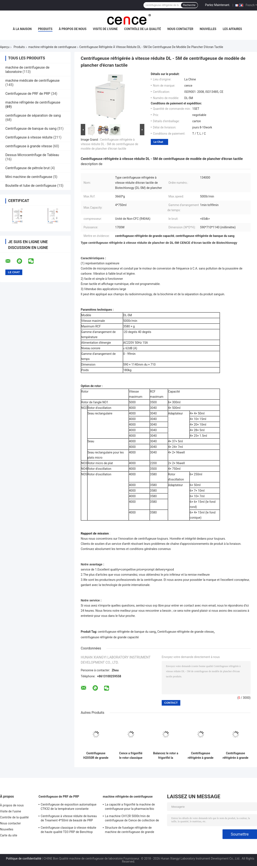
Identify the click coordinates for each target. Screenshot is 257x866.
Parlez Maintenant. (217, 5)
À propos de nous (73, 29)
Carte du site (8, 835)
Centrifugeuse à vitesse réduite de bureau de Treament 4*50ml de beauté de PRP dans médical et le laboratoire (69, 818)
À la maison (22, 29)
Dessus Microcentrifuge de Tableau (32, 155)
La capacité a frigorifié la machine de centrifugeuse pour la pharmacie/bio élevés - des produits (130, 807)
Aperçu (4, 47)
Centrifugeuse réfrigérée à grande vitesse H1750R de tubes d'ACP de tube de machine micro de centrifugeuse (235, 756)
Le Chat (158, 141)
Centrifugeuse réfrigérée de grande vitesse (185, 631)
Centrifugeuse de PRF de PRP (27, 94)
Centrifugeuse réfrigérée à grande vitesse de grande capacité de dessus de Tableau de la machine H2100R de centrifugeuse (201, 756)
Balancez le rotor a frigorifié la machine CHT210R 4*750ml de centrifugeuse (165, 756)
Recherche (189, 5)
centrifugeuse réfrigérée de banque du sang (127, 631)
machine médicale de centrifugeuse (32, 80)
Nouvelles (208, 29)
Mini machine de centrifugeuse (28, 177)
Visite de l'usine (105, 29)
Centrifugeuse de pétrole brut (27, 168)
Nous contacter (180, 29)
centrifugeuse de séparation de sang (33, 115)
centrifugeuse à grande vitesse (28, 146)
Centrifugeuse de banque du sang (31, 129)
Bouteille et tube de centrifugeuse (30, 186)
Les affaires (232, 29)
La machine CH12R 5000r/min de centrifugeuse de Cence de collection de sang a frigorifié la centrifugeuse (132, 818)
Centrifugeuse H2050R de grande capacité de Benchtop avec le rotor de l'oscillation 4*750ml (95, 756)
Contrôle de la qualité (142, 29)
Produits (45, 29)
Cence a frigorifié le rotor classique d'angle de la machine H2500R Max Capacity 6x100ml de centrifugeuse (130, 756)
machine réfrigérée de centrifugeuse (52, 47)
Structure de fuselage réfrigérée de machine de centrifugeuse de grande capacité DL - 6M (129, 830)
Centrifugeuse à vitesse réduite (28, 137)
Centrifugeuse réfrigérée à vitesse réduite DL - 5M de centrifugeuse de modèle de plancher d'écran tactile (109, 144)
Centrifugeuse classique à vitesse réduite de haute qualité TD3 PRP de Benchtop (68, 830)
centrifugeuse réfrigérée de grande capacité (110, 637)
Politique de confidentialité (23, 858)
